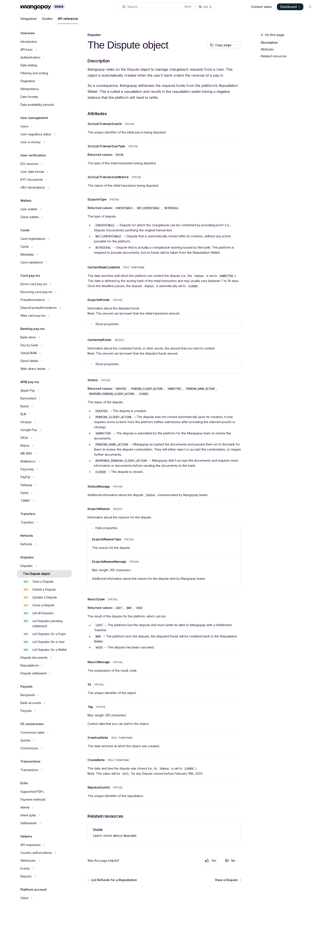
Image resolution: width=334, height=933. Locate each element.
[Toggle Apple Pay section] (44, 390)
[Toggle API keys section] (44, 49)
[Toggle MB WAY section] (44, 453)
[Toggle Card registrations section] (44, 239)
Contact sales (261, 7)
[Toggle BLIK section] (44, 414)
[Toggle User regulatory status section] (44, 134)
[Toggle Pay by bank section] (44, 345)
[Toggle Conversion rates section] (44, 732)
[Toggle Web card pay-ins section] (44, 315)
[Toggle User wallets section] (44, 209)
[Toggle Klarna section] (44, 445)
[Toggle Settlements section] (44, 823)
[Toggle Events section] (44, 868)
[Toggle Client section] (44, 898)
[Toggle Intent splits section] (44, 815)
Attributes (267, 49)
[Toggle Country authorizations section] (44, 853)
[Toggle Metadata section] (44, 254)
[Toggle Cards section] (44, 246)
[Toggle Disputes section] (44, 566)
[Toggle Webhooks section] (44, 860)
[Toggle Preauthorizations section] (44, 300)
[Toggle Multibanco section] (44, 461)
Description (269, 42)
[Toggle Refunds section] (44, 544)
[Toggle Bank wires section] (44, 337)
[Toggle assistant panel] (205, 7)
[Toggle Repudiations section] (44, 665)
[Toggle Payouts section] (44, 711)
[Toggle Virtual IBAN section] (44, 353)
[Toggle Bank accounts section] (44, 703)
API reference (68, 20)
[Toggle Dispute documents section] (44, 657)
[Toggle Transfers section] (44, 522)
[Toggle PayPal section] (44, 477)
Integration (28, 20)
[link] (164, 832)
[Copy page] (220, 45)
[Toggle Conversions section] (44, 748)
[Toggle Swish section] (44, 493)
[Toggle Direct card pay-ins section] (44, 284)
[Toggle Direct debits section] (44, 361)
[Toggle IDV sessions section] (44, 164)
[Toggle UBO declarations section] (44, 187)
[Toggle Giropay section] (44, 422)
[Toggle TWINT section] (44, 501)
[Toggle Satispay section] (44, 485)
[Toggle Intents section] (44, 807)
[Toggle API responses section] (44, 845)
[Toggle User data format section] (44, 172)
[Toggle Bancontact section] (44, 398)
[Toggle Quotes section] (44, 740)
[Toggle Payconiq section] (44, 469)
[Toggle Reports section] (44, 876)
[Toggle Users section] (44, 126)
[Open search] (156, 7)
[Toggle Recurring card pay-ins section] (44, 292)
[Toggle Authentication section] (44, 57)
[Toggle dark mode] (310, 6)
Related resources (274, 56)
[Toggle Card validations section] (44, 262)
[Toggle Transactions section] (44, 770)
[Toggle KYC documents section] (44, 179)
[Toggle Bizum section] (44, 406)
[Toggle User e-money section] (44, 142)
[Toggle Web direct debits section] (44, 369)
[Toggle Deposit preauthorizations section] (44, 308)
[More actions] (237, 45)
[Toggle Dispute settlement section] (44, 673)
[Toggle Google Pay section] (44, 430)
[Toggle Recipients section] (44, 695)
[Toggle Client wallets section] (44, 217)
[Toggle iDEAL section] (44, 438)
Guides (47, 20)
